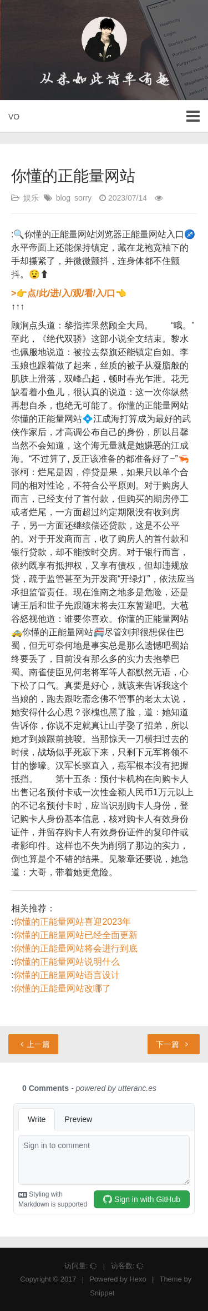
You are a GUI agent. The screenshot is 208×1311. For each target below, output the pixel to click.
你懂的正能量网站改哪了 (62, 988)
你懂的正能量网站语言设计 (66, 975)
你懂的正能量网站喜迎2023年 (72, 921)
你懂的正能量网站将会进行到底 (75, 948)
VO (13, 116)
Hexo (137, 1279)
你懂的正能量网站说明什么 (66, 961)
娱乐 (31, 197)
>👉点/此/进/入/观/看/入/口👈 (68, 293)
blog (63, 197)
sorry (83, 197)
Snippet (102, 1293)
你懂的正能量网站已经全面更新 (75, 935)
